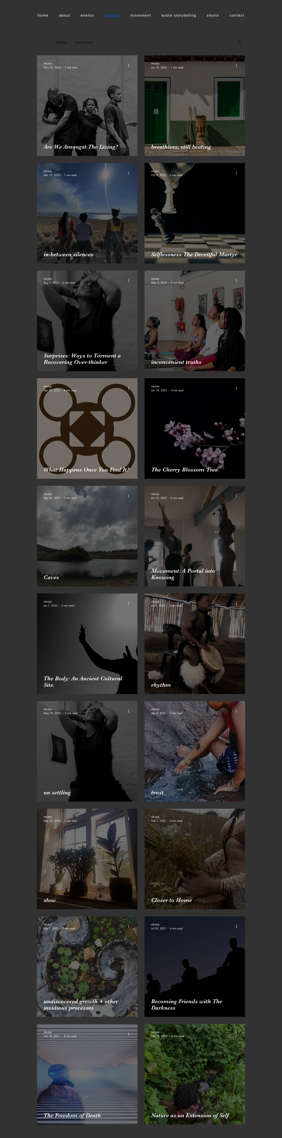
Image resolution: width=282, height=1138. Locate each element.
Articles (42, 42)
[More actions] (130, 65)
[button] (239, 42)
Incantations (84, 42)
